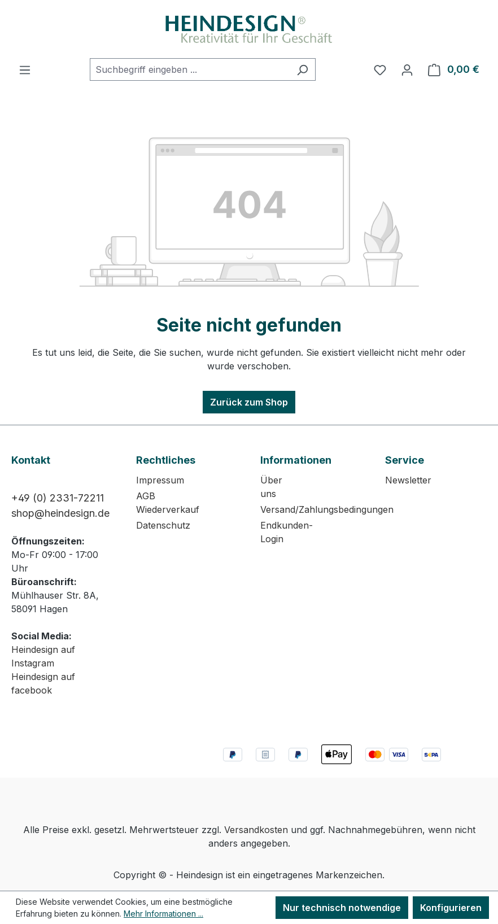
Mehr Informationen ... (163, 913)
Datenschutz (163, 525)
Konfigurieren (451, 907)
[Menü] (24, 69)
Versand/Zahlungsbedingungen (327, 509)
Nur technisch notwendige (342, 907)
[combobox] (190, 69)
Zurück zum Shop (249, 402)
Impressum (160, 480)
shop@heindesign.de (60, 513)
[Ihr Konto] (407, 69)
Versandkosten (256, 829)
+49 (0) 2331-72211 (57, 498)
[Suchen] (302, 69)
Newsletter (408, 480)
